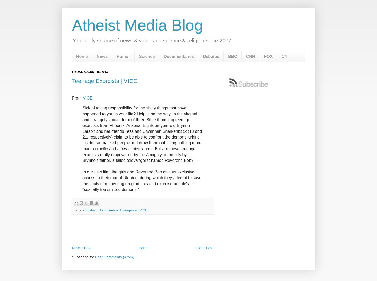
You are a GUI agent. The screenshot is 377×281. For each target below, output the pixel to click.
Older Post (204, 248)
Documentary (108, 210)
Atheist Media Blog (137, 25)
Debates (211, 56)
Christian (90, 210)
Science (147, 56)
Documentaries (179, 56)
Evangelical (128, 210)
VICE (87, 98)
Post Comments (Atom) (114, 257)
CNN (250, 56)
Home (82, 56)
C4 (284, 56)
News (102, 56)
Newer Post (81, 248)
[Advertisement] (142, 230)
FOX (268, 56)
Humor (123, 56)
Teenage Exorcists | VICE (104, 81)
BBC (232, 56)
